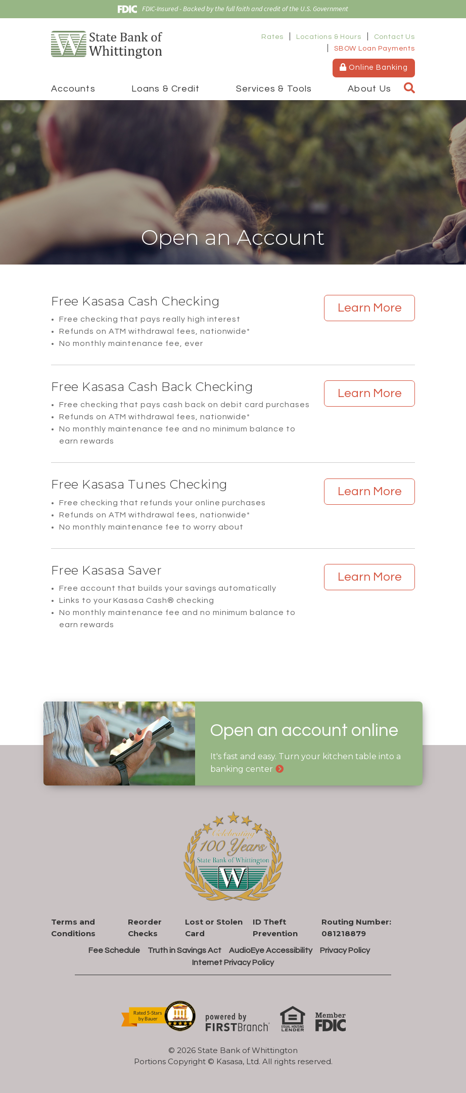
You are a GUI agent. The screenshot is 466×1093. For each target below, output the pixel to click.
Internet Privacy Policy (233, 962)
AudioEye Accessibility (270, 950)
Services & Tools (274, 89)
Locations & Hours (328, 36)
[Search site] (409, 88)
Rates (272, 36)
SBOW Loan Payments (374, 48)
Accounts (73, 89)
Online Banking (373, 67)
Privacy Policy (345, 950)
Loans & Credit (165, 89)
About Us (369, 89)
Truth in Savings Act (184, 950)
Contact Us (394, 36)
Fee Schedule (114, 950)
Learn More (370, 307)
